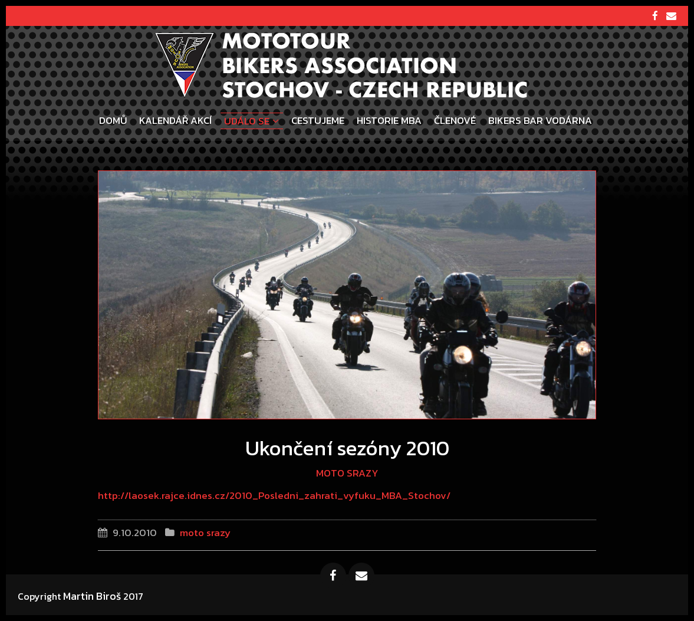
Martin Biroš (92, 596)
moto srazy (347, 473)
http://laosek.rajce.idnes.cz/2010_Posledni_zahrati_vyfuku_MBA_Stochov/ (274, 495)
